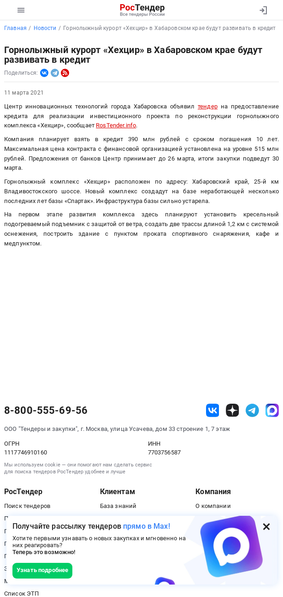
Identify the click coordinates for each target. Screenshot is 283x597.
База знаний (118, 505)
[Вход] (263, 10)
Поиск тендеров (27, 505)
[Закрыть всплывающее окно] (266, 526)
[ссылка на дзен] (232, 410)
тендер (208, 106)
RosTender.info (116, 125)
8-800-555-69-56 (46, 410)
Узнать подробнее (42, 570)
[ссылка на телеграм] (252, 410)
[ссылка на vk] (212, 410)
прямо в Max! (146, 526)
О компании (212, 505)
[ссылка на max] (272, 410)
